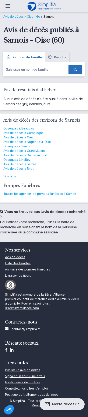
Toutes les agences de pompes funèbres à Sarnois (40, 194)
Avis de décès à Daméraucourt (25, 155)
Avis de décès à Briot (18, 168)
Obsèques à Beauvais (18, 128)
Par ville (57, 57)
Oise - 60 (33, 16)
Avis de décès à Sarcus (19, 164)
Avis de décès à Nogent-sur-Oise (27, 142)
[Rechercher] (75, 69)
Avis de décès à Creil (18, 137)
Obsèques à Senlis (16, 146)
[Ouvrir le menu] (8, 6)
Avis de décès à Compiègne (23, 133)
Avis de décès (13, 16)
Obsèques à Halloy (17, 159)
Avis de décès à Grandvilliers (24, 150)
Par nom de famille (24, 57)
